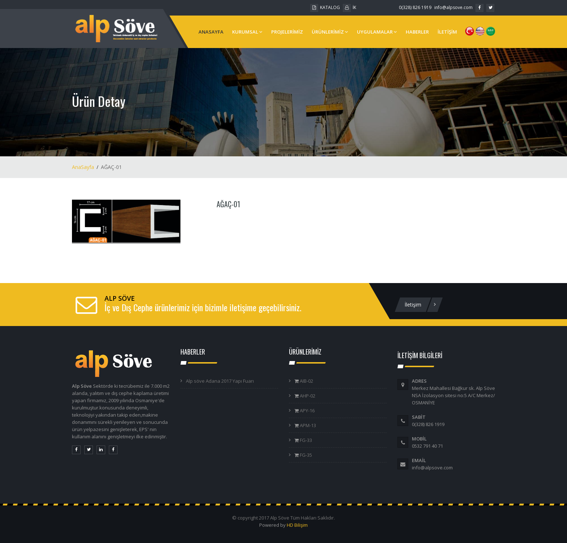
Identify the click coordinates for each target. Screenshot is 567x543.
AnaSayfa (83, 167)
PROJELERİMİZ (287, 32)
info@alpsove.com (453, 7)
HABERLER (417, 32)
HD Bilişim (297, 525)
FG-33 (305, 440)
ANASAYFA (211, 32)
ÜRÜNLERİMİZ (330, 32)
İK (349, 7)
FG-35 (305, 455)
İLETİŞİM (447, 32)
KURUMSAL (247, 32)
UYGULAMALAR (377, 32)
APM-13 (307, 425)
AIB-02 (306, 381)
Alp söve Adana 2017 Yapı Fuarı (220, 381)
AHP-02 (307, 395)
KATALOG (325, 7)
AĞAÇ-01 (228, 204)
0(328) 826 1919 (415, 7)
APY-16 (307, 410)
